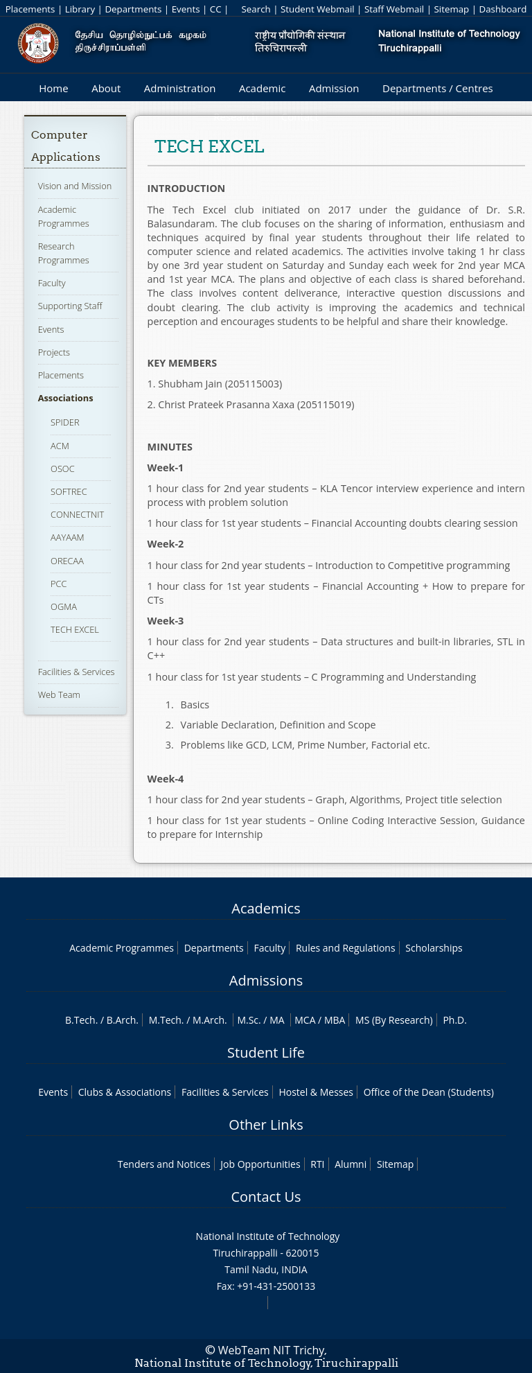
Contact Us (266, 1196)
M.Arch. (210, 1019)
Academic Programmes (121, 947)
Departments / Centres (437, 88)
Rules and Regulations (346, 947)
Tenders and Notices (164, 1164)
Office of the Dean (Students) (429, 1092)
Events (186, 9)
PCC (58, 583)
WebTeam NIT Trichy (271, 1350)
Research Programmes (63, 253)
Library (80, 9)
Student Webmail (318, 9)
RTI (317, 1164)
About (106, 88)
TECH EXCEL (75, 629)
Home (53, 88)
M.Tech (165, 1019)
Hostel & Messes (315, 1092)
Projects (54, 352)
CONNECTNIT (77, 514)
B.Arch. (123, 1019)
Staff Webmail (394, 9)
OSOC (62, 468)
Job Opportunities (260, 1164)
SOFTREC (69, 491)
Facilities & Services (76, 671)
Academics (265, 908)
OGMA (64, 606)
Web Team (59, 694)
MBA (335, 1019)
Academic (262, 88)
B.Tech (80, 1019)
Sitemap (451, 9)
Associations (66, 398)
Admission (334, 88)
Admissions (266, 980)
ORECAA (67, 560)
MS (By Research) (394, 1019)
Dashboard (503, 9)
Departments (133, 9)
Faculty (52, 283)
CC (216, 9)
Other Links (266, 1124)
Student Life (266, 1052)
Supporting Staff (70, 305)
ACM (60, 445)
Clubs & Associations (125, 1092)
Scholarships (433, 947)
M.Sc (247, 1019)
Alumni (350, 1164)
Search (255, 9)
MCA (304, 1019)
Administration (180, 88)
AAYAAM (68, 537)
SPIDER (65, 422)
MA (276, 1019)
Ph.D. (455, 1019)
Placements (30, 9)
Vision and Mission (75, 186)
